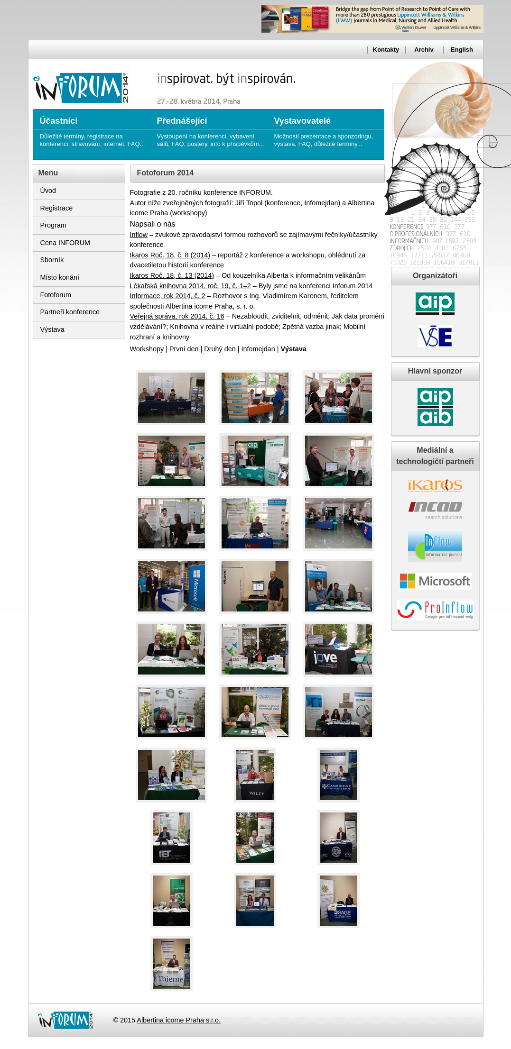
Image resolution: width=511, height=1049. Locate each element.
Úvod (48, 190)
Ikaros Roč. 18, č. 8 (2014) (170, 255)
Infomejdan (258, 349)
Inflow (139, 234)
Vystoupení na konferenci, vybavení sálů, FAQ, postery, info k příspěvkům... (211, 128)
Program (53, 225)
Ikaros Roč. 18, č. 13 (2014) (172, 275)
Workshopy (147, 349)
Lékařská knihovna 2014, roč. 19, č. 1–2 (190, 286)
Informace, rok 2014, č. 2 (167, 296)
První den (184, 349)
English (462, 49)
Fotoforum (56, 295)
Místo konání (59, 277)
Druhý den (219, 349)
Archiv (423, 49)
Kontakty (386, 49)
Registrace (56, 208)
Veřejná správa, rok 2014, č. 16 (177, 316)
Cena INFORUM (65, 242)
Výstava (52, 329)
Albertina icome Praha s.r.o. (179, 1020)
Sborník (52, 260)
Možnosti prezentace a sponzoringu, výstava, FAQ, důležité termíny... (328, 128)
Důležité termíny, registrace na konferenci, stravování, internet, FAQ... (94, 128)
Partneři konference (70, 312)
